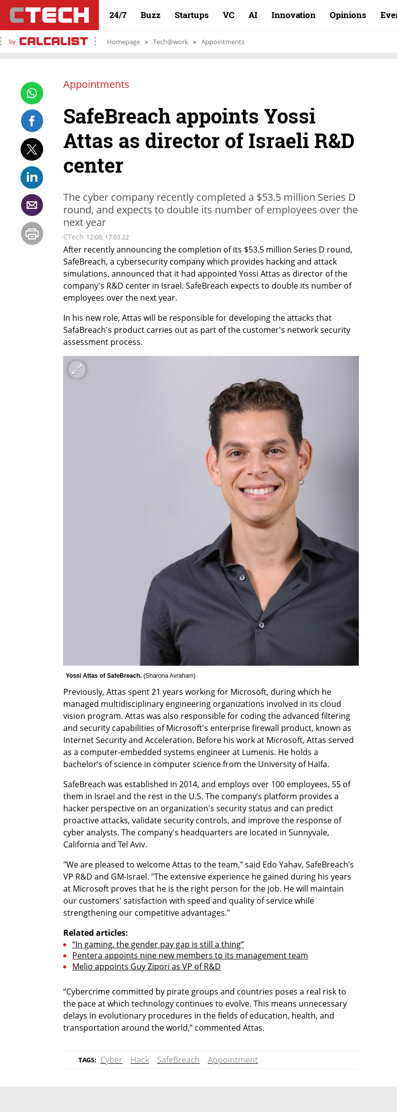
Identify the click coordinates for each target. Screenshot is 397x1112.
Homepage (123, 41)
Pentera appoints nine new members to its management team (190, 955)
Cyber (111, 1059)
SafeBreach (178, 1059)
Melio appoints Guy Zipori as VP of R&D (146, 966)
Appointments (222, 41)
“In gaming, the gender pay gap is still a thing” (158, 944)
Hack (139, 1059)
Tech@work (170, 41)
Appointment (233, 1059)
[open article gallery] (211, 511)
